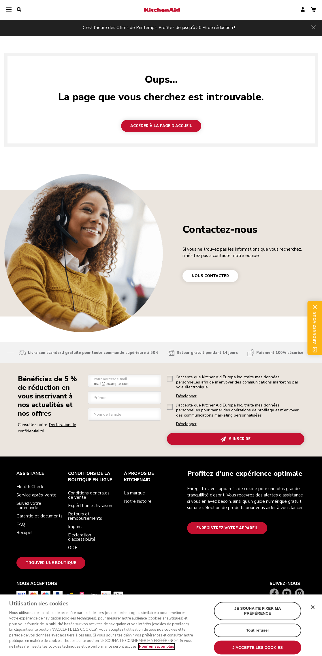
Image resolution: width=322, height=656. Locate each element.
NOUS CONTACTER (210, 276)
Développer (186, 396)
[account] (303, 10)
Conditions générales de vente (89, 495)
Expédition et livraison (90, 506)
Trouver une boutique (51, 562)
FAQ (20, 524)
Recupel (24, 533)
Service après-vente (36, 495)
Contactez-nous (219, 229)
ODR (73, 547)
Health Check (29, 487)
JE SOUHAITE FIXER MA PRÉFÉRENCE (257, 615)
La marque (134, 493)
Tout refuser (257, 635)
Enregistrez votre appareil (227, 528)
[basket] (313, 10)
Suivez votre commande (28, 505)
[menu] (9, 9)
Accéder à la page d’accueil (161, 125)
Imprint (75, 527)
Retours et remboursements (85, 516)
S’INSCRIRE (236, 439)
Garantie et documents (39, 516)
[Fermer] (312, 612)
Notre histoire (138, 501)
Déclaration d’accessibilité (81, 537)
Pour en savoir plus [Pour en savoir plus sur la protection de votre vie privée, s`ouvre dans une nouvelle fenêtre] (156, 651)
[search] (19, 9)
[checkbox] (170, 378)
